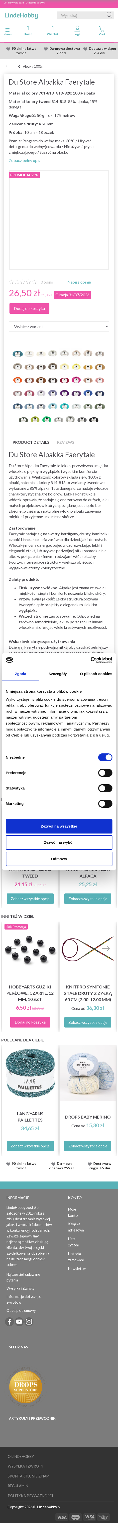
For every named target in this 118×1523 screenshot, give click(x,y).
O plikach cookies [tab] (96, 674)
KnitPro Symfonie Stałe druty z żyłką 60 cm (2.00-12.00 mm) (88, 993)
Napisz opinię (79, 282)
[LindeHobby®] (21, 14)
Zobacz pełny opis (24, 160)
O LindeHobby (21, 1456)
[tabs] (102, 32)
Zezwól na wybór (59, 842)
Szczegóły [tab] (58, 674)
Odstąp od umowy (21, 1310)
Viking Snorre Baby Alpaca (88, 873)
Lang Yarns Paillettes (30, 1117)
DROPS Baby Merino (88, 1117)
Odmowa (59, 859)
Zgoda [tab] (20, 674)
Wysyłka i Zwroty (20, 1288)
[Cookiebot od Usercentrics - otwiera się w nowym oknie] (90, 660)
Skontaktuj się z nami (29, 1476)
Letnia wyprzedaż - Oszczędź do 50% (24, 2)
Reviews (65, 442)
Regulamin (18, 1486)
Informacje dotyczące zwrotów (23, 1299)
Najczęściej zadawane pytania (23, 1277)
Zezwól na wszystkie (59, 826)
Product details (31, 442)
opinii (47, 282)
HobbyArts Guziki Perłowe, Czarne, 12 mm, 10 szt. (30, 993)
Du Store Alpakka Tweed (30, 873)
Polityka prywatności (30, 1496)
